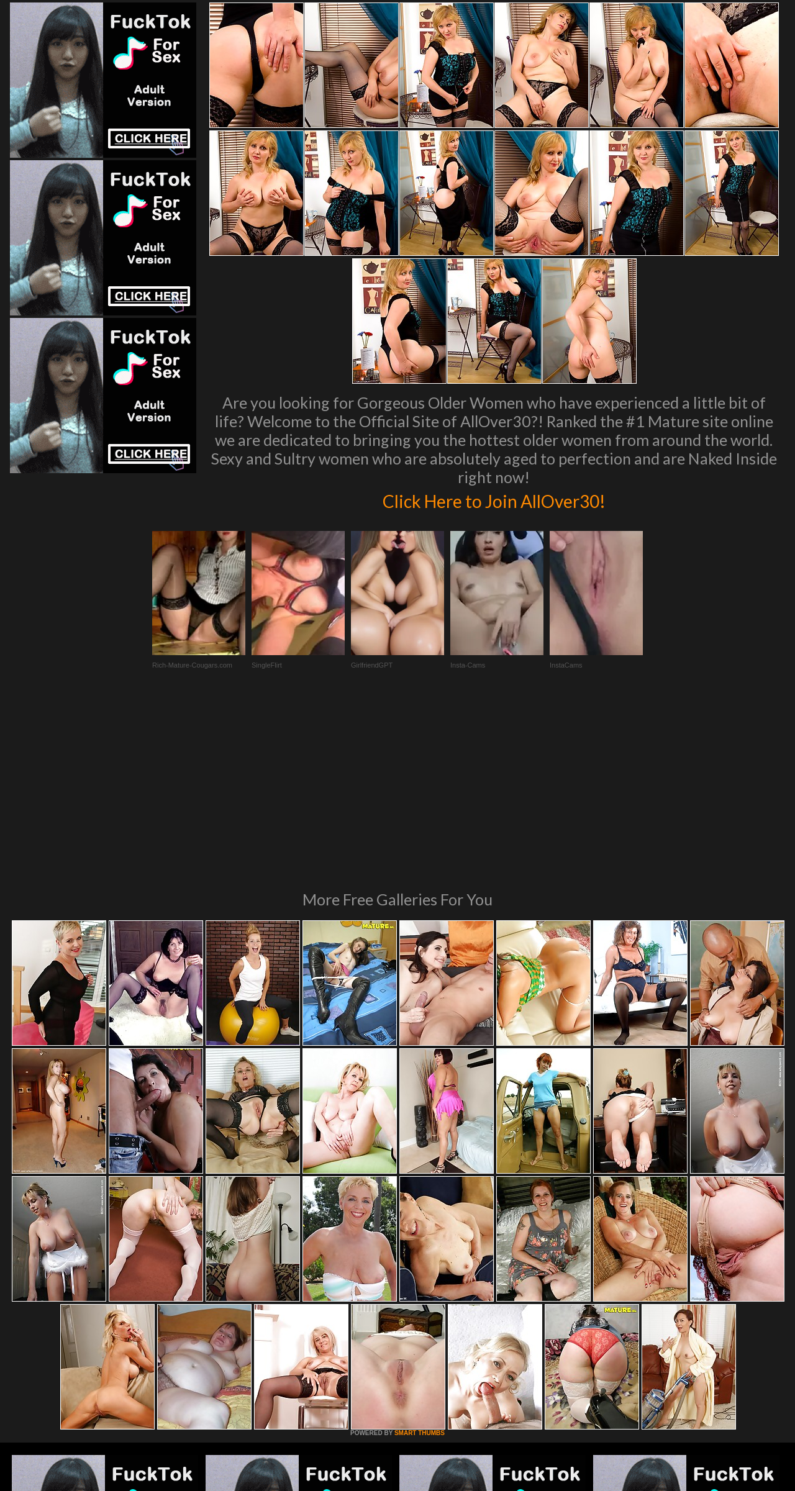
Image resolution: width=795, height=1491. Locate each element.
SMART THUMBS (419, 1263)
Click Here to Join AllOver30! (494, 499)
